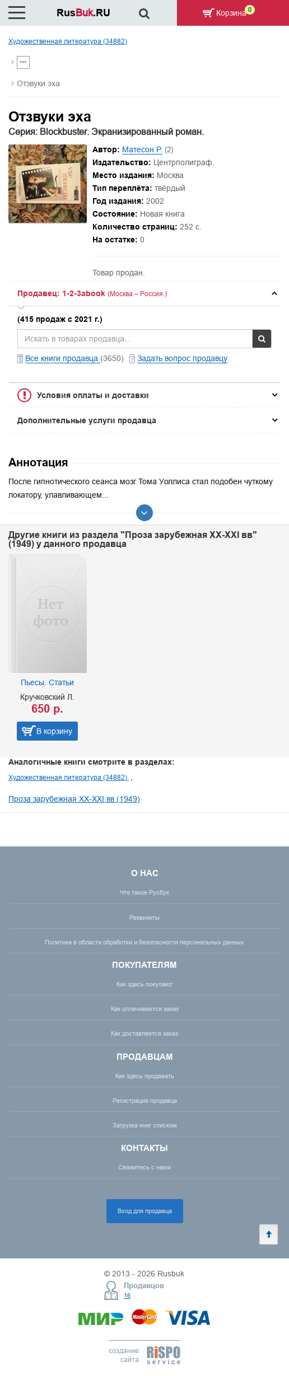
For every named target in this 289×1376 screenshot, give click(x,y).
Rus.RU (83, 12)
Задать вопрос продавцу (182, 358)
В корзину (54, 731)
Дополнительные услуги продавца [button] (86, 420)
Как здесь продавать (144, 1076)
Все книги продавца (62, 358)
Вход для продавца (145, 1211)
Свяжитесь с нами (144, 1167)
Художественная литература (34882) (67, 41)
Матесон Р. (142, 149)
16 (127, 1295)
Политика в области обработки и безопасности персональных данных (144, 942)
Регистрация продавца (145, 1100)
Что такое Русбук (144, 892)
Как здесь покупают (144, 984)
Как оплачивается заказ (145, 1009)
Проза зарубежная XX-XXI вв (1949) (74, 798)
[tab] (144, 293)
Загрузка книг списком (145, 1125)
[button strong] (144, 293)
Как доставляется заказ (144, 1033)
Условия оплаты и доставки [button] (93, 395)
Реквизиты (144, 917)
